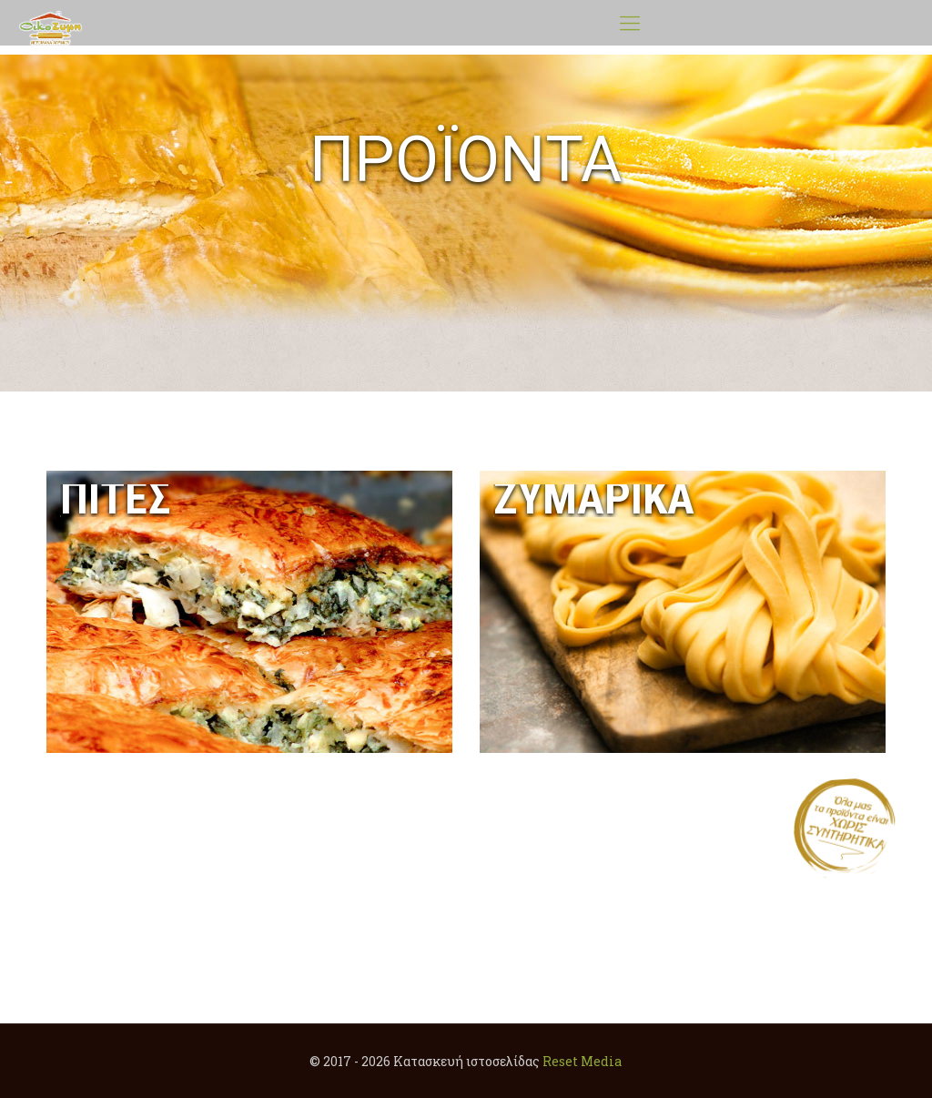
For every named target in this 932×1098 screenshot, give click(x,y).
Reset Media (582, 1061)
